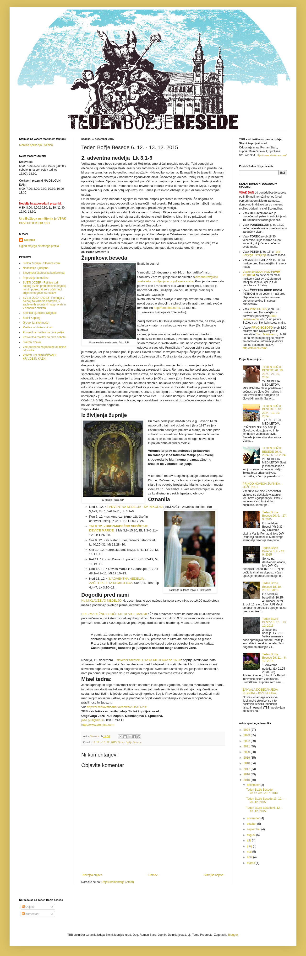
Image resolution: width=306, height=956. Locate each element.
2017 (247, 769)
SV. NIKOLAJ (153, 507)
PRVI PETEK (258, 309)
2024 (247, 729)
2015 (247, 780)
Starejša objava (214, 875)
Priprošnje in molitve (36, 277)
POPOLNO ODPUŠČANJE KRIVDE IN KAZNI (40, 357)
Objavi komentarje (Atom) (117, 882)
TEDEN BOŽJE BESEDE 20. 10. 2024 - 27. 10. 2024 (273, 372)
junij (250, 846)
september (254, 829)
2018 (247, 763)
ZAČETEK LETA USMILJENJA (110, 583)
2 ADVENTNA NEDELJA (124, 507)
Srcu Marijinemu (266, 334)
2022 (247, 741)
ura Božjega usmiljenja (261, 253)
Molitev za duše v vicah (37, 327)
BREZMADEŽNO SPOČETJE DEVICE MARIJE (114, 614)
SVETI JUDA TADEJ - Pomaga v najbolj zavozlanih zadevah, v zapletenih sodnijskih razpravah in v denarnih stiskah (44, 303)
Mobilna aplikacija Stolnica (36, 145)
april (250, 857)
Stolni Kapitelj (31, 318)
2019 (247, 757)
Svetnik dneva (32, 342)
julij (249, 840)
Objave (28, 907)
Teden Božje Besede (130, 742)
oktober (252, 823)
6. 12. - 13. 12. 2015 (105, 742)
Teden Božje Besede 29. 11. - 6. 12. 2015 (274, 658)
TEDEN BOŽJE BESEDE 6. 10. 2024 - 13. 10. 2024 (272, 411)
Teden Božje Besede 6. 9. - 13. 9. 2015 (273, 551)
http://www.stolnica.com (97, 724)
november (254, 818)
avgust (251, 835)
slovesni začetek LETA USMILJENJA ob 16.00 (148, 660)
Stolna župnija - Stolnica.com (41, 263)
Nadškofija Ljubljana (35, 268)
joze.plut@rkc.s (92, 720)
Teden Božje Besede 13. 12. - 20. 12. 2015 (265, 800)
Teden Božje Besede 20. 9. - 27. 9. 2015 (274, 516)
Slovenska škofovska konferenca (44, 272)
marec (251, 863)
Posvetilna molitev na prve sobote (44, 337)
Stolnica (29, 240)
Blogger (233, 934)
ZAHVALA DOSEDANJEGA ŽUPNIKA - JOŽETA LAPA (260, 691)
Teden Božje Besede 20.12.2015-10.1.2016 (262, 791)
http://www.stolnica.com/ (271, 155)
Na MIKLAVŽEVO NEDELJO (101, 600)
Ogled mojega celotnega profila (39, 246)
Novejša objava (92, 875)
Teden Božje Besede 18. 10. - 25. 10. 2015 (272, 587)
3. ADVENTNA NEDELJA (126, 578)
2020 (247, 752)
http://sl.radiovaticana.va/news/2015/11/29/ (117, 707)
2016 (247, 774)
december (254, 785)
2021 (247, 746)
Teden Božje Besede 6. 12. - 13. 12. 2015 (274, 622)
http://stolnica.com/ (167, 308)
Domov (153, 875)
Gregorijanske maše (35, 322)
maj (249, 851)
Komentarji (30, 914)
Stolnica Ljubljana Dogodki (39, 313)
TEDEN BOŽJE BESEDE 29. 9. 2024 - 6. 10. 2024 (273, 451)
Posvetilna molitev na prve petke (43, 332)
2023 (247, 735)
